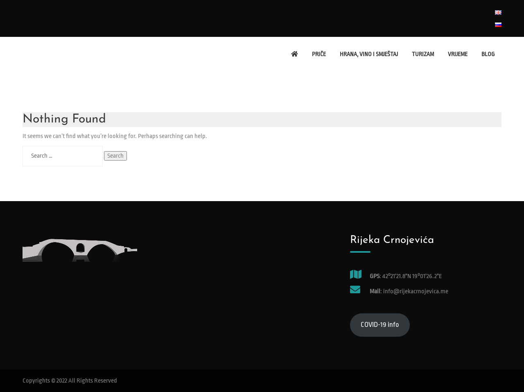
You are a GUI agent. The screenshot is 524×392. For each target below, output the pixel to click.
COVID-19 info (380, 325)
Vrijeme (458, 54)
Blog (488, 54)
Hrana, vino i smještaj (369, 54)
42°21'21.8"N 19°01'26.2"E (412, 276)
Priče (319, 54)
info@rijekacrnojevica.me (415, 291)
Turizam (423, 54)
